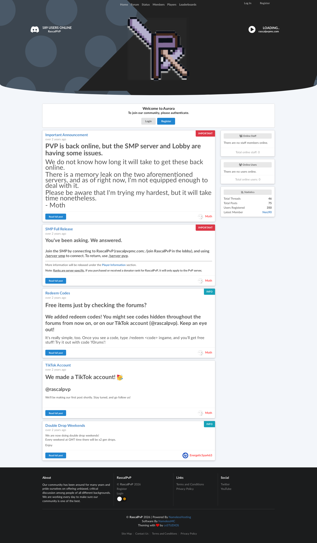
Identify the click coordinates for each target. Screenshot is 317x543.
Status (146, 4)
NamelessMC (166, 521)
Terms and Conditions (190, 484)
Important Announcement (66, 134)
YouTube (226, 488)
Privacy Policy (185, 488)
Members (159, 4)
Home (124, 4)
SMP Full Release (59, 229)
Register (166, 121)
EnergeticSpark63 (201, 455)
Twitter (225, 484)
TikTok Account (58, 365)
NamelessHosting (180, 517)
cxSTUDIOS (171, 525)
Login (148, 121)
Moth (208, 216)
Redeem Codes (57, 293)
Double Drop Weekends (65, 425)
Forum (135, 4)
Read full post (56, 216)
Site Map (127, 533)
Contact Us (142, 533)
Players (171, 4)
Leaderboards (187, 4)
